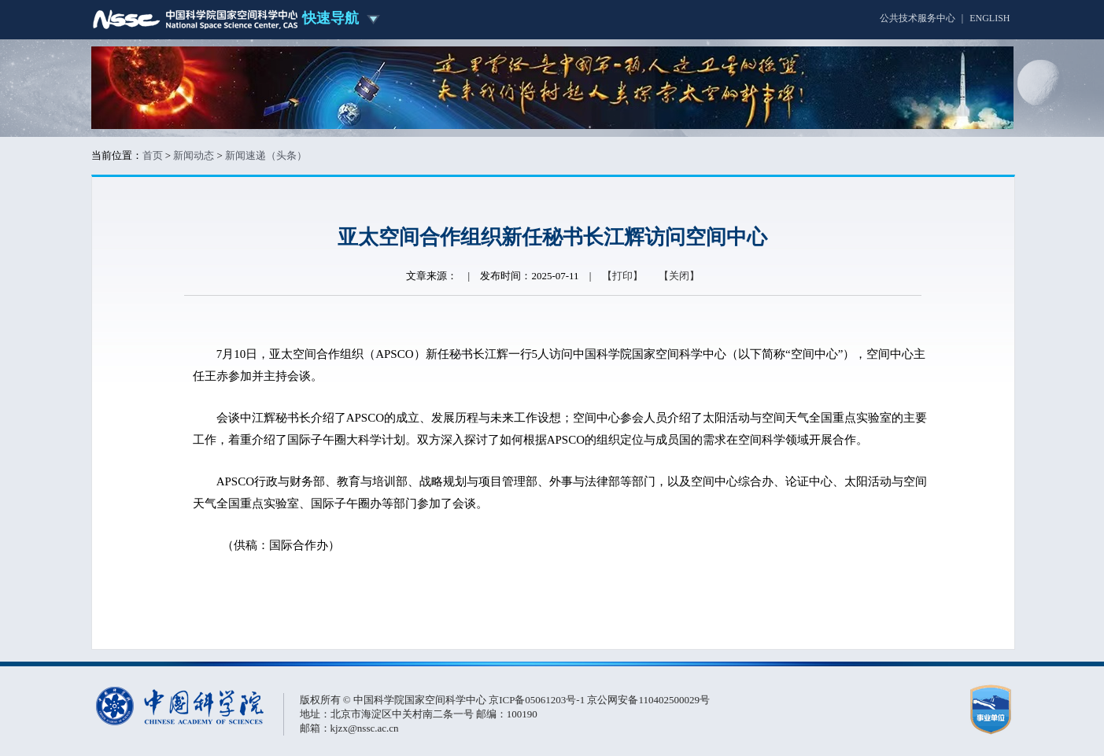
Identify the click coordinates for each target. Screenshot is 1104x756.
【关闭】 (679, 276)
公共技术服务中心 (917, 18)
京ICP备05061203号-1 (538, 700)
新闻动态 (193, 155)
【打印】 (622, 276)
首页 (152, 155)
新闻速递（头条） (266, 155)
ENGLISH (989, 18)
